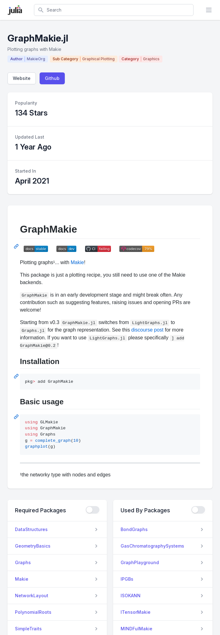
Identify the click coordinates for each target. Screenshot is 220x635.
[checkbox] (92, 510)
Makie (77, 262)
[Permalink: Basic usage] (17, 416)
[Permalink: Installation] (17, 376)
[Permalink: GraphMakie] (17, 246)
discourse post (147, 329)
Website (22, 78)
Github (52, 78)
